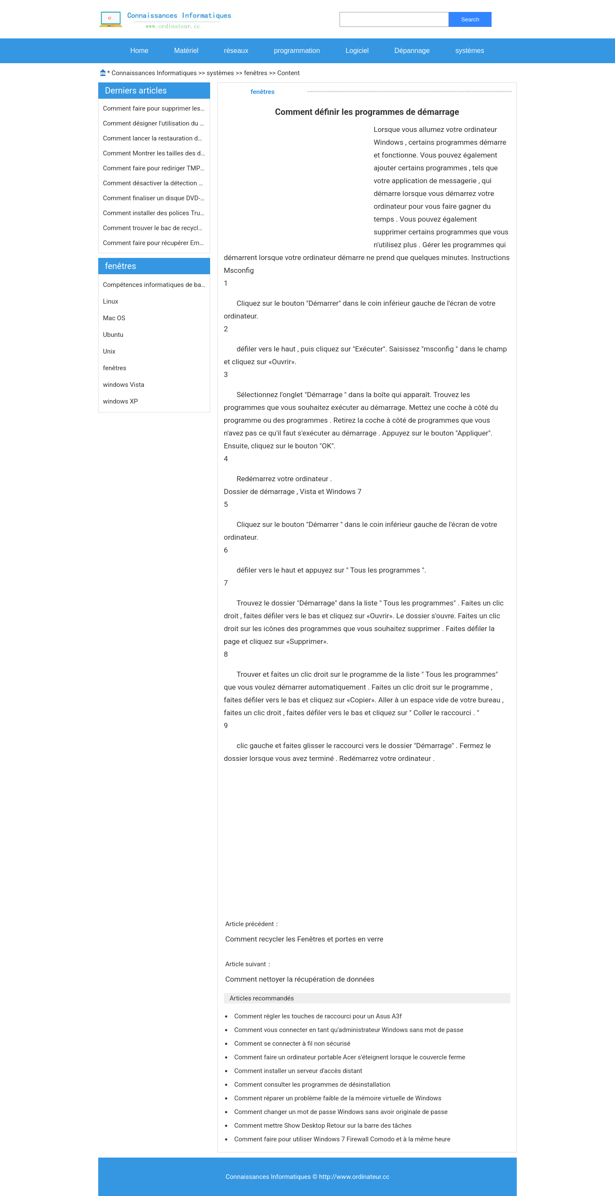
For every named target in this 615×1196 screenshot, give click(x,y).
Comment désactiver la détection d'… (154, 183)
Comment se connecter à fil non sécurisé (293, 1043)
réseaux (236, 50)
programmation (297, 50)
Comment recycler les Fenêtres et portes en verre (305, 939)
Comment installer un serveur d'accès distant (299, 1071)
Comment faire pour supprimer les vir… (154, 108)
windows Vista (123, 385)
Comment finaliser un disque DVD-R (154, 198)
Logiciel (357, 50)
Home (139, 50)
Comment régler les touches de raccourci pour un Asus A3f (318, 1016)
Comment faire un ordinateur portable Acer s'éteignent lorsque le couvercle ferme (350, 1057)
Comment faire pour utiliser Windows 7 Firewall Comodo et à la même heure (343, 1139)
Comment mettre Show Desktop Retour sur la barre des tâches (323, 1125)
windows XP (120, 401)
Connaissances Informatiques (153, 73)
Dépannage (412, 50)
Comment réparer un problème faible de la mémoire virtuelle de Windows (338, 1098)
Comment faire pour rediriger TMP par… (154, 168)
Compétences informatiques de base (154, 285)
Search (470, 19)
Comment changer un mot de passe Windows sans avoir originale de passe (341, 1112)
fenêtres (255, 73)
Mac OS (114, 318)
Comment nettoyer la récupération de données (300, 979)
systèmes (469, 50)
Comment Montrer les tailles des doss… (154, 153)
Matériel (186, 50)
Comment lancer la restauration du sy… (154, 138)
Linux (110, 301)
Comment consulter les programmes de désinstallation (313, 1084)
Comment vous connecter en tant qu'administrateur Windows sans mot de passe (349, 1030)
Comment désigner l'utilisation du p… (154, 123)
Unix (109, 351)
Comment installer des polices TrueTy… (154, 213)
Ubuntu (113, 335)
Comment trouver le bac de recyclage (154, 228)
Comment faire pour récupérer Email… (154, 243)
